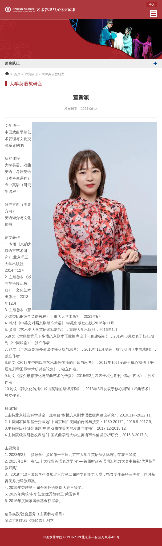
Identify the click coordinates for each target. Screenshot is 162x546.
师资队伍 (31, 74)
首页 (17, 74)
